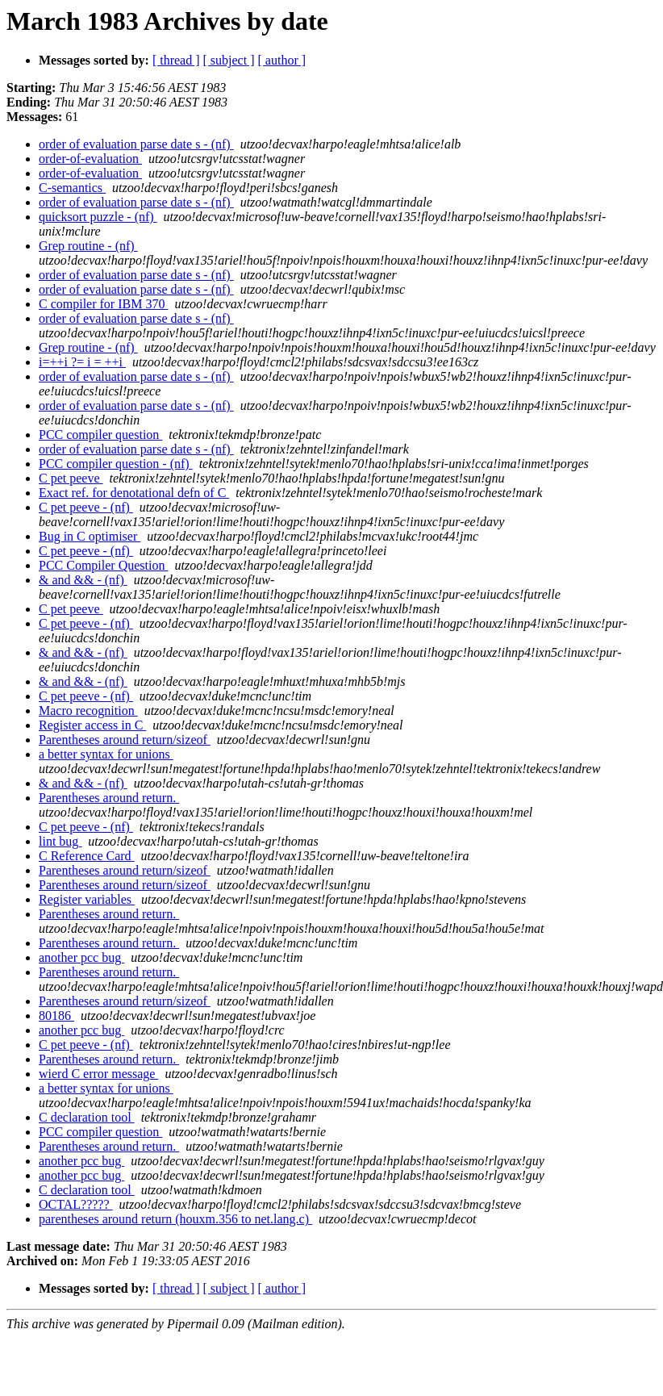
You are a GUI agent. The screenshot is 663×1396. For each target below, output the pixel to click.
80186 (56, 1015)
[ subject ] (229, 60)
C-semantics (72, 187)
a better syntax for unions (106, 754)
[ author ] (282, 60)
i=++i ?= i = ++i (82, 362)
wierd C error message (98, 1073)
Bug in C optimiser (89, 536)
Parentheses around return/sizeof (125, 739)
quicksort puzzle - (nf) (98, 217)
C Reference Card (87, 856)
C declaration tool (87, 1117)
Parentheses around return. (109, 798)
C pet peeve (71, 478)
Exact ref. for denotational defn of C (134, 492)
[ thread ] (176, 60)
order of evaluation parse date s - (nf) (136, 144)
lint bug (60, 841)
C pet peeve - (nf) (86, 507)
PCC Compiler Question (103, 565)
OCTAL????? (76, 1204)
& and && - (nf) (83, 580)
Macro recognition (88, 710)
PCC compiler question (100, 434)
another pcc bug (81, 957)
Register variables (87, 899)
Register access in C (92, 725)
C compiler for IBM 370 (103, 304)
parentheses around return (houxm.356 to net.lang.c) (175, 1219)
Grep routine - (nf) (88, 246)
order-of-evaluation (90, 158)
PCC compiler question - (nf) (116, 463)
